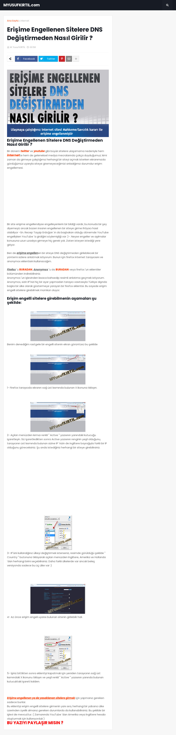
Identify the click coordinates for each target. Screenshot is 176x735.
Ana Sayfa (12, 20)
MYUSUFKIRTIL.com (21, 5)
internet (24, 20)
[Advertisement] (58, 198)
